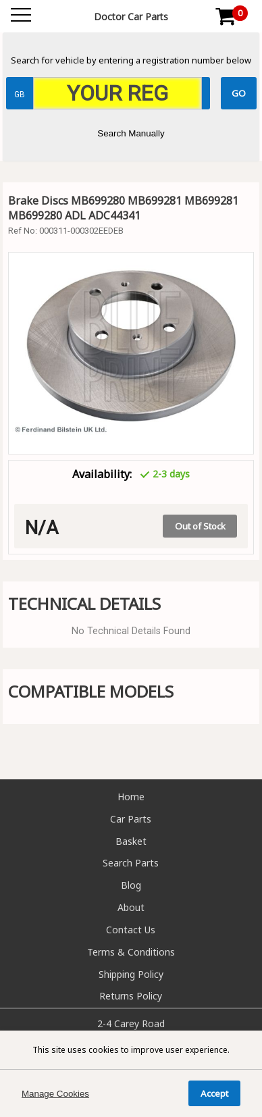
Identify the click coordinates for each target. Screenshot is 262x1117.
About (131, 907)
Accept (214, 1093)
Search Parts (131, 862)
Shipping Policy (131, 974)
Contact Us (130, 929)
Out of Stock (200, 526)
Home (131, 796)
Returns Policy (130, 995)
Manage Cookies (55, 1094)
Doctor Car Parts (131, 16)
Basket (131, 841)
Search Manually (130, 133)
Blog (131, 885)
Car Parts (130, 818)
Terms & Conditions (131, 951)
